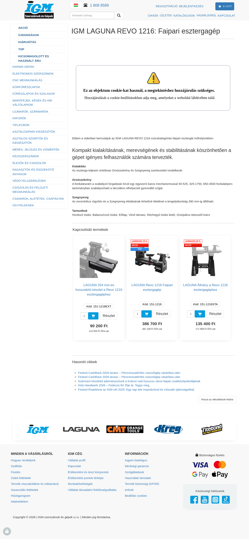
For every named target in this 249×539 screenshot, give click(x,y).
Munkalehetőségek (80, 483)
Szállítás (16, 466)
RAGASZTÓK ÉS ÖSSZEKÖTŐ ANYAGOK (33, 172)
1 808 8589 (99, 5)
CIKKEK (153, 15)
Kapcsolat (74, 466)
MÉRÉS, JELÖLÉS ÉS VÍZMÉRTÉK (35, 149)
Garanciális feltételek (24, 489)
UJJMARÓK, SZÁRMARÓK (30, 111)
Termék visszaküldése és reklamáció (34, 483)
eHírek (129, 489)
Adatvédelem (19, 501)
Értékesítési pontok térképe (85, 477)
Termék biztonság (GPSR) (142, 483)
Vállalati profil (76, 460)
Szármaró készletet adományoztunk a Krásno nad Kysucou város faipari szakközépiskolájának (139, 381)
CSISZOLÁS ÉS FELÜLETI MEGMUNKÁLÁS (30, 190)
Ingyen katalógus (136, 460)
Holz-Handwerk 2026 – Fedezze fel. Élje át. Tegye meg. (114, 385)
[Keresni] (118, 15)
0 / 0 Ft (224, 6)
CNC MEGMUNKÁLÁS (27, 80)
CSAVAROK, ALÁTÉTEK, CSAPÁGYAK (38, 198)
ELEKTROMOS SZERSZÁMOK (33, 73)
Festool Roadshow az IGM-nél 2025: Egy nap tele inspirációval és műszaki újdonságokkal (136, 389)
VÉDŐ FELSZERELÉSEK (29, 180)
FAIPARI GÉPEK (23, 66)
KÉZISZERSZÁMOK (25, 156)
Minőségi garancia (137, 466)
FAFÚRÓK (19, 118)
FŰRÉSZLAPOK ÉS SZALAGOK (33, 93)
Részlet (109, 316)
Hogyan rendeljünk (23, 460)
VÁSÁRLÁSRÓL (206, 15)
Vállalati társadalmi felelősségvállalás (92, 489)
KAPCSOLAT (226, 15)
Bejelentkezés (191, 6)
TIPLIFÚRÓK (21, 125)
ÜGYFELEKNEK (23, 205)
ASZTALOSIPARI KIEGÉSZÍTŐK (33, 131)
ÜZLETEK (166, 15)
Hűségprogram (20, 495)
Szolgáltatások (134, 472)
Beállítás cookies (136, 495)
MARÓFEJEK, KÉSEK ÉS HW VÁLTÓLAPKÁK (32, 103)
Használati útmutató (138, 477)
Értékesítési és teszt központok (88, 472)
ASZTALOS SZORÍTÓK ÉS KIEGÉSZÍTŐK (30, 141)
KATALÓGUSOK (184, 15)
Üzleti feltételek (21, 477)
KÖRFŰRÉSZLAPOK (26, 87)
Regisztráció (167, 6)
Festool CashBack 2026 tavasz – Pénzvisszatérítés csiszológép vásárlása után (129, 372)
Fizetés (15, 472)
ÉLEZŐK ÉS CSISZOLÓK (29, 163)
